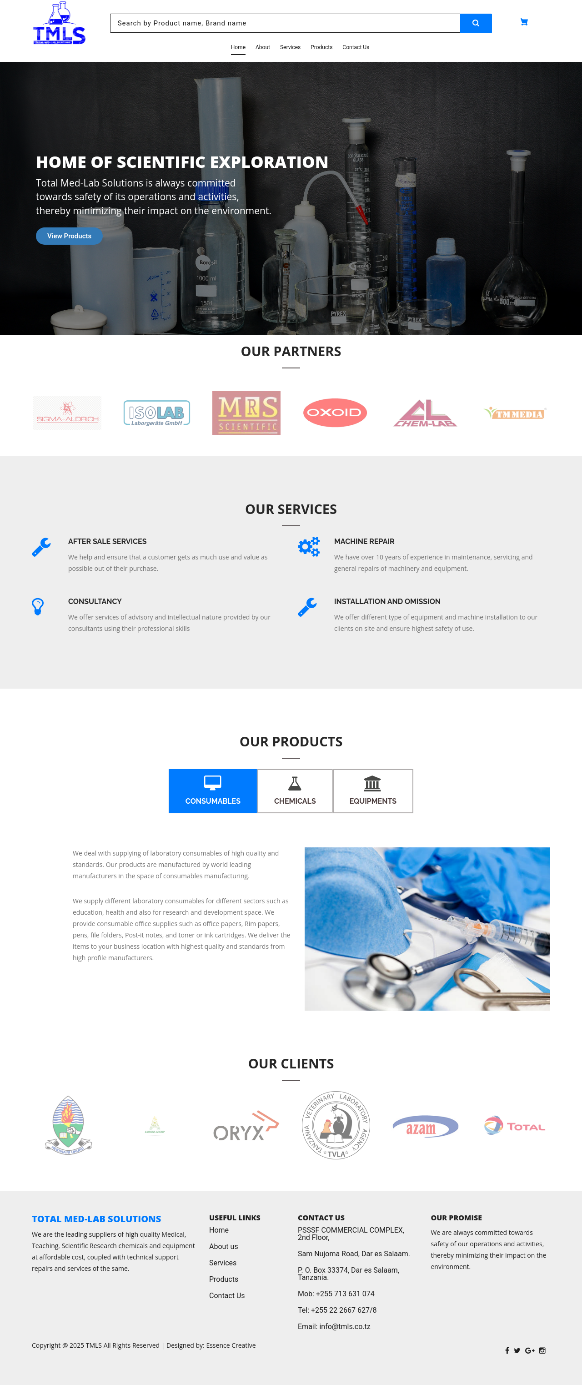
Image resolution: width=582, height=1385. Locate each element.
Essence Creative (231, 1345)
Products (321, 47)
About (263, 47)
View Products (69, 236)
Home (238, 47)
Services (290, 47)
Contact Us (355, 47)
